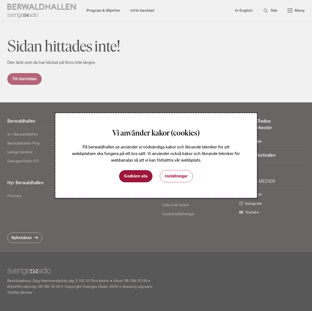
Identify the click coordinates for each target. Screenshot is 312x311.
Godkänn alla (136, 176)
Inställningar (176, 176)
